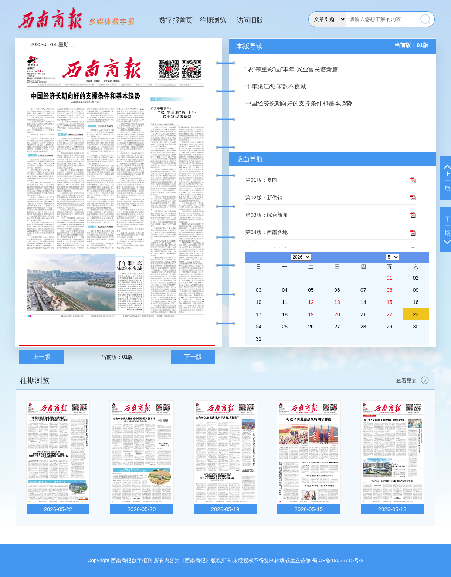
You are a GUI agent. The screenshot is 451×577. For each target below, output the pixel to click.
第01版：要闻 (261, 180)
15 (390, 302)
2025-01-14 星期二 (52, 44)
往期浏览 (213, 20)
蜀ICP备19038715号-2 (338, 560)
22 (390, 314)
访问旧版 (250, 20)
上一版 (41, 357)
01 (390, 278)
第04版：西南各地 (266, 232)
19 (311, 314)
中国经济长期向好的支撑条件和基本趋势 (298, 103)
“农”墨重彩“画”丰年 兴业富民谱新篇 (291, 69)
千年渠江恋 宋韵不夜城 (275, 86)
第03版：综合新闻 (266, 215)
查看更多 (413, 381)
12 (311, 302)
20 (337, 314)
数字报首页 (176, 20)
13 (337, 302)
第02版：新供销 (263, 197)
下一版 (193, 357)
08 (390, 290)
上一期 (447, 178)
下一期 (447, 230)
